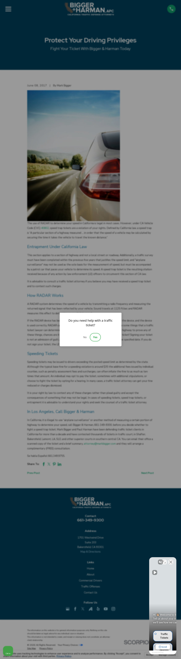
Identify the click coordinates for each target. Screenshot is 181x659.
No (85, 337)
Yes (95, 337)
